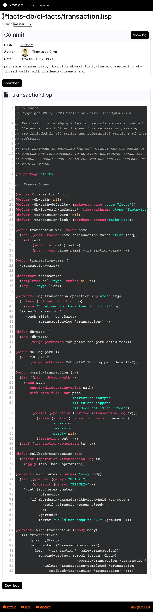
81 (11, 515)
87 (11, 546)
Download (12, 83)
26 (11, 235)
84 (11, 530)
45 (11, 332)
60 (11, 408)
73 (11, 475)
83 (11, 525)
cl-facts (49, 16)
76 (11, 490)
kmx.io (9, 607)
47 (11, 342)
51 (11, 363)
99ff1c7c (26, 45)
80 (11, 510)
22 (11, 215)
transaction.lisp (87, 16)
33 (11, 271)
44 (11, 327)
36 (11, 286)
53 (11, 373)
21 (11, 210)
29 (11, 251)
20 (11, 205)
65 (11, 434)
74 (11, 480)
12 (11, 164)
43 (11, 322)
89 (11, 556)
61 (11, 413)
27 (11, 241)
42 (11, 317)
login (32, 5)
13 (11, 169)
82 (11, 520)
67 (11, 444)
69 (11, 454)
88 (11, 551)
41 (11, 312)
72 (11, 469)
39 (11, 302)
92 (11, 571)
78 (11, 500)
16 (11, 185)
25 (11, 230)
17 (11, 190)
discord (43, 607)
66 (11, 439)
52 (11, 368)
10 (11, 154)
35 (11, 281)
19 (11, 200)
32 (11, 266)
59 (11, 403)
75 (11, 485)
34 (11, 276)
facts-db (20, 16)
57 (11, 393)
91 (11, 566)
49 (11, 352)
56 (11, 388)
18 (11, 195)
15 (11, 180)
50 (11, 358)
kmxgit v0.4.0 (140, 607)
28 (11, 246)
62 (11, 419)
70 (11, 459)
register (44, 5)
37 (11, 291)
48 (11, 347)
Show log (139, 35)
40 (11, 307)
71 (11, 464)
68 (11, 449)
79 (11, 505)
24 (11, 225)
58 (11, 398)
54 (11, 378)
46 (11, 337)
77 (11, 495)
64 (11, 429)
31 (11, 261)
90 (11, 561)
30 (11, 256)
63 (11, 424)
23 (11, 220)
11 (11, 159)
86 (11, 541)
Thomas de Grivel (38, 52)
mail (26, 607)
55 (11, 383)
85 (11, 535)
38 (11, 297)
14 (11, 175)
